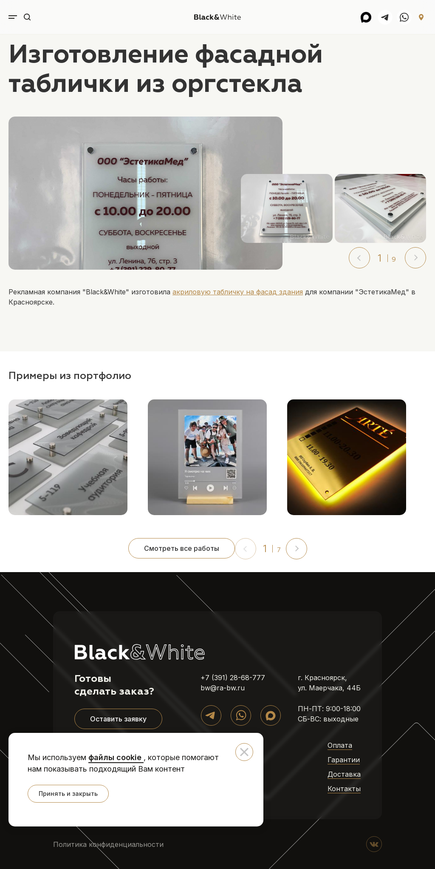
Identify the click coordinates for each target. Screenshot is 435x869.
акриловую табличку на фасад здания (237, 292)
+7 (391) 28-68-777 (233, 677)
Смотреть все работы (181, 548)
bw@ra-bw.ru (223, 688)
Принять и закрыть (68, 793)
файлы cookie (116, 757)
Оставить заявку (118, 719)
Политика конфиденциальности (108, 844)
